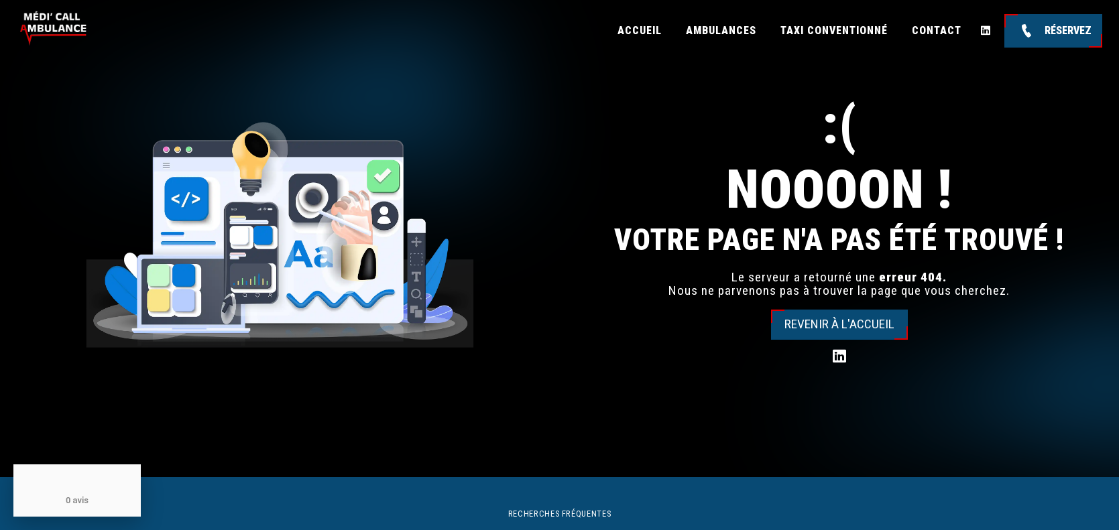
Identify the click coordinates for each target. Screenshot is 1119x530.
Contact (936, 30)
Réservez (1053, 30)
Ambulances (721, 30)
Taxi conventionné (834, 30)
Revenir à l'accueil (839, 324)
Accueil (639, 30)
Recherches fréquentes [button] (559, 514)
